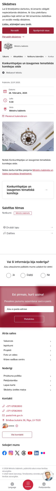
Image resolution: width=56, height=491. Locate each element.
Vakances (8, 340)
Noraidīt (15, 30)
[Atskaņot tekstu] (14, 72)
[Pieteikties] (29, 319)
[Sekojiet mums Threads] (23, 453)
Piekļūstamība (10, 380)
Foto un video (10, 354)
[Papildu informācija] (17, 426)
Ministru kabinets (23, 213)
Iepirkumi (8, 345)
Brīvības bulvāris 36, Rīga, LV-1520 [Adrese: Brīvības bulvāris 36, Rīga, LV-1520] (23, 420)
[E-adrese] (8, 425)
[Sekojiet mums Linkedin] (36, 453)
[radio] (10, 275)
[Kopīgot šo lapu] (28, 233)
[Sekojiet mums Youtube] (30, 453)
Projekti (7, 350)
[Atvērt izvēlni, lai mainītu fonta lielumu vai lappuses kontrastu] (44, 485)
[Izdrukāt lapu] (28, 227)
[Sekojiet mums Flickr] (43, 453)
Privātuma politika (12, 375)
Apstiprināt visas (41, 30)
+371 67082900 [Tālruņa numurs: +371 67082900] (14, 410)
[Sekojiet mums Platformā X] (17, 453)
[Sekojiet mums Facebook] (4, 453)
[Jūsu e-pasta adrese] (29, 309)
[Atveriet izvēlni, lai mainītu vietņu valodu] (12, 485)
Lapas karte (9, 385)
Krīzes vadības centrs (14, 359)
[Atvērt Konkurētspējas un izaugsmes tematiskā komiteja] (46, 190)
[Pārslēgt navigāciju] (28, 485)
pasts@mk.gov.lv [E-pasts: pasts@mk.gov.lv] (14, 415)
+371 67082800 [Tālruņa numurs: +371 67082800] (14, 406)
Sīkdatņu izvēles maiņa (15, 389)
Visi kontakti (17, 434)
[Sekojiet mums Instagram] (11, 453)
